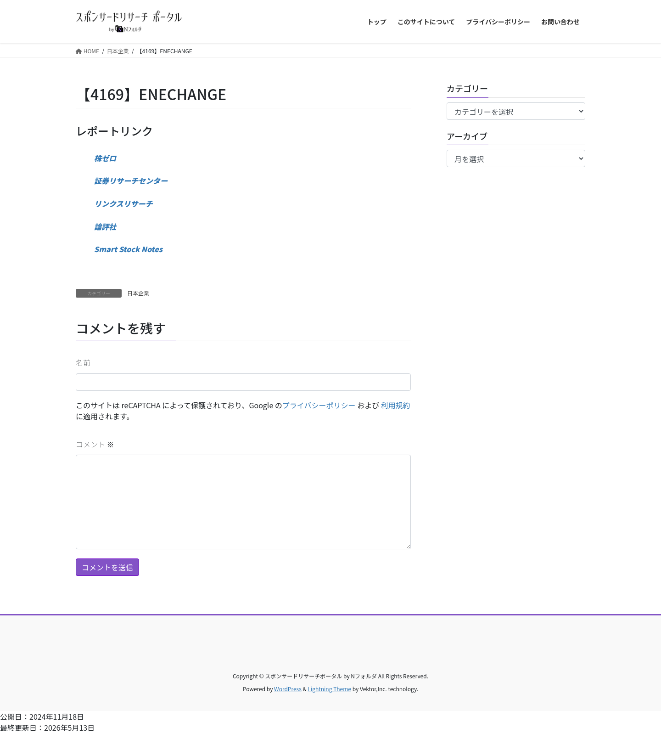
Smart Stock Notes (128, 248)
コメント (95, 444)
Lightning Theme (329, 689)
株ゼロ (105, 158)
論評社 (105, 226)
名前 (83, 362)
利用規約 (395, 405)
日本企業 (138, 293)
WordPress (288, 689)
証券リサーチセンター (131, 180)
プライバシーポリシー (319, 405)
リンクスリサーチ (123, 203)
